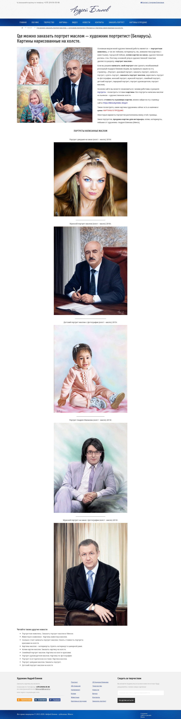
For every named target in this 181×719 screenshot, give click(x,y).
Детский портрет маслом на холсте (37, 665)
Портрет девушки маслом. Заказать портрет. (41, 662)
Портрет (74, 682)
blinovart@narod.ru (43, 689)
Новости (95, 690)
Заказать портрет (99, 701)
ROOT (30, 28)
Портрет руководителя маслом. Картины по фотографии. (47, 655)
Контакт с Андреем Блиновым (152, 2)
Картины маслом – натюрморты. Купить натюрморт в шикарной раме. (52, 646)
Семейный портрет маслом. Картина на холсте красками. (46, 652)
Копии (73, 693)
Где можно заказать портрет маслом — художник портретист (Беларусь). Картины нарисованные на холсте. (80, 28)
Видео (95, 693)
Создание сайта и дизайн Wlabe (146, 715)
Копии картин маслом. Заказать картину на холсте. (44, 649)
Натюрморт (75, 690)
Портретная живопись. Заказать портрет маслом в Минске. (48, 633)
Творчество (97, 686)
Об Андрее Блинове (100, 682)
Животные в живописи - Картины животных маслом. (44, 637)
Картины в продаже (79, 701)
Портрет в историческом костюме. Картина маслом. (44, 659)
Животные (75, 697)
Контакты (96, 697)
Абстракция (75, 686)
